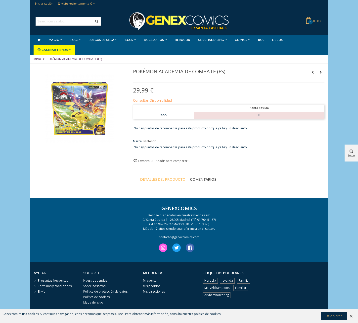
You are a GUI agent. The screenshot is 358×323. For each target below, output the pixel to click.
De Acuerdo (334, 316)
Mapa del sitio (93, 302)
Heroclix (210, 280)
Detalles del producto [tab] (162, 179)
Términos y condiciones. (53, 286)
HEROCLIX (182, 40)
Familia (244, 280)
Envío (39, 291)
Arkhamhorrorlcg (216, 295)
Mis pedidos (151, 286)
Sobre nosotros (94, 286)
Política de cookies (96, 297)
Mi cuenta (149, 280)
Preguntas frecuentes (51, 280)
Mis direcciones (154, 291)
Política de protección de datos (105, 291)
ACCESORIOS (154, 40)
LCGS (129, 40)
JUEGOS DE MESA (101, 40)
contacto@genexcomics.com (179, 237)
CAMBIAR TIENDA (53, 50)
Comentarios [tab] (203, 179)
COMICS (241, 40)
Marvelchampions (216, 288)
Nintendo (150, 141)
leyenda (227, 280)
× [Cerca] (351, 316)
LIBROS (277, 40)
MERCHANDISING (211, 40)
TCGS (74, 40)
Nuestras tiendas (95, 280)
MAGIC (53, 40)
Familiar (240, 288)
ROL (261, 40)
